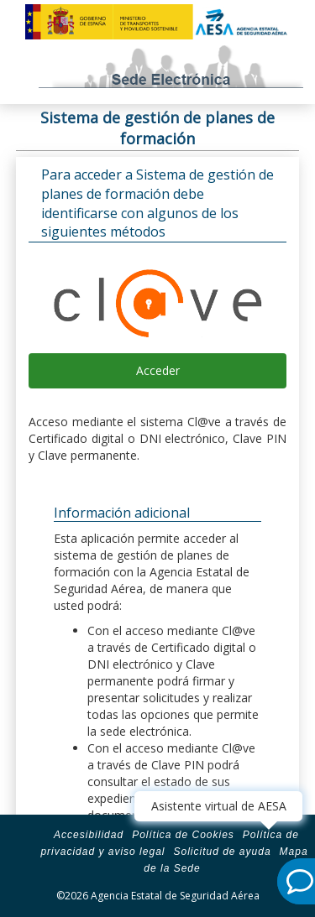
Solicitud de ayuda (221, 851)
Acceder (158, 370)
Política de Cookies (183, 835)
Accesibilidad (88, 835)
